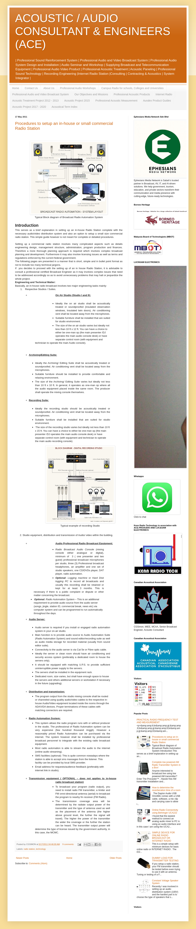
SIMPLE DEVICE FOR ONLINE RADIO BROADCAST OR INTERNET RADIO (163, 836)
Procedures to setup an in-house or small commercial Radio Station (165, 740)
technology (41, 849)
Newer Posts (22, 858)
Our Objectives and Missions (91, 94)
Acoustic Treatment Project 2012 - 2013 (35, 100)
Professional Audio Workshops (78, 88)
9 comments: (68, 844)
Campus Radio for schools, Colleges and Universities (132, 88)
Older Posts (116, 858)
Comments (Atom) (38, 863)
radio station (29, 849)
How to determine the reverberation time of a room (166, 789)
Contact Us (31, 88)
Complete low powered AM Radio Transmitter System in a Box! (166, 765)
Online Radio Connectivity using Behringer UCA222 (165, 811)
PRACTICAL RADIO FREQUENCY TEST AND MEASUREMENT (157, 721)
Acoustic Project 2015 (77, 100)
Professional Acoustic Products (132, 94)
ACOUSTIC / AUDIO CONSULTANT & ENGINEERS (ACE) (92, 31)
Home (15, 88)
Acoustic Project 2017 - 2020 (29, 106)
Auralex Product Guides (157, 100)
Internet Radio (164, 94)
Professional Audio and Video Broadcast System (40, 94)
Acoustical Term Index (64, 106)
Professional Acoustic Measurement (116, 100)
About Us (49, 88)
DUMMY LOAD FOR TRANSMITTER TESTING (165, 859)
